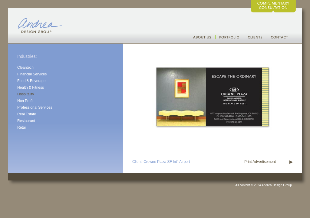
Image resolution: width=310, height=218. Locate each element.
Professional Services (34, 107)
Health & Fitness (30, 87)
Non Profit (25, 101)
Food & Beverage (31, 81)
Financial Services (32, 74)
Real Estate (26, 114)
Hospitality (25, 94)
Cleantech (25, 67)
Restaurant (26, 121)
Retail (22, 127)
